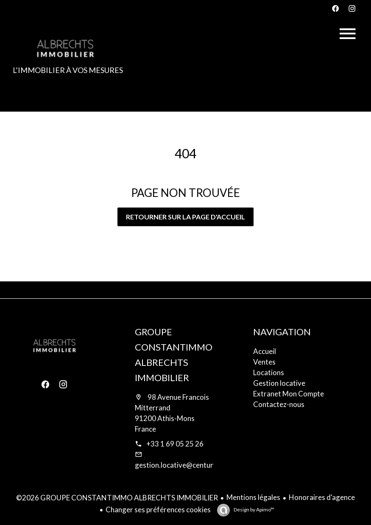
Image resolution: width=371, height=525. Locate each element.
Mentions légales (253, 497)
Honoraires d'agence (322, 497)
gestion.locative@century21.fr (184, 464)
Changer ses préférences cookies (158, 509)
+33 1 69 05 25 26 (175, 443)
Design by (253, 509)
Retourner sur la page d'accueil (185, 217)
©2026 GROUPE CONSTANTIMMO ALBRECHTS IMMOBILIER (117, 497)
